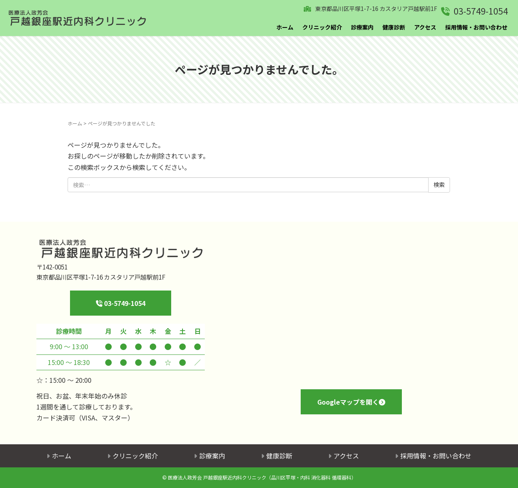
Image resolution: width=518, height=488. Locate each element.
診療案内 (362, 27)
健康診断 (393, 27)
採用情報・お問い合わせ (476, 27)
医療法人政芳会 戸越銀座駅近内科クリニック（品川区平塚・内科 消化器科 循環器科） (262, 477)
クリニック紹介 (322, 27)
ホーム (284, 27)
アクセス (425, 27)
